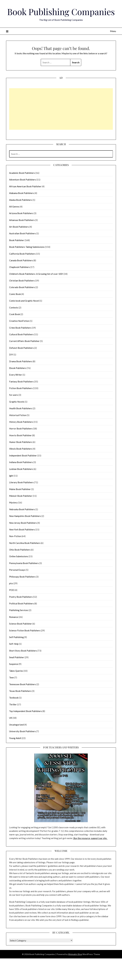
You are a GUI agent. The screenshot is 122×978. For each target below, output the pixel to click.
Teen (11, 677)
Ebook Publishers (17, 368)
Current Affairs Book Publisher (24, 341)
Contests (13, 307)
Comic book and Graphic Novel (24, 300)
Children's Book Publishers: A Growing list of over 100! (36, 274)
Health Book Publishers (20, 408)
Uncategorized (16, 724)
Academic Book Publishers (22, 173)
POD (11, 590)
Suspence (13, 664)
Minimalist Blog (75, 954)
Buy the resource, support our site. (90, 838)
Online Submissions (18, 556)
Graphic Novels (16, 401)
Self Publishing (16, 637)
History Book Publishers (21, 421)
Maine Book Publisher (20, 489)
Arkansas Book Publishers (22, 220)
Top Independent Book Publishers (25, 711)
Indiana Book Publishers (21, 462)
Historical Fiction (17, 415)
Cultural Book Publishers (21, 334)
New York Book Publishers (22, 529)
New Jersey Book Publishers (23, 522)
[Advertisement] (57, 109)
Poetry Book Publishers (20, 596)
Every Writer (15, 374)
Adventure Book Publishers (22, 179)
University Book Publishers (22, 731)
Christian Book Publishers (22, 280)
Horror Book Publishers (20, 428)
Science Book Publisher (20, 623)
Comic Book (15, 294)
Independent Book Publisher (23, 455)
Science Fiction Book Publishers (24, 630)
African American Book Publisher (25, 186)
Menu (113, 31)
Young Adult (15, 738)
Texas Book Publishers (20, 691)
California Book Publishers (22, 253)
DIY (11, 354)
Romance (13, 617)
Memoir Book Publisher (20, 495)
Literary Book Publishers (21, 482)
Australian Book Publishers (22, 233)
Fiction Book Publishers (20, 388)
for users (13, 395)
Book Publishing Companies (61, 11)
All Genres (14, 206)
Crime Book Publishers (20, 327)
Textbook (13, 697)
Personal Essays (17, 569)
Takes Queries (16, 670)
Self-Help (13, 643)
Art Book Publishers (19, 226)
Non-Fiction (15, 536)
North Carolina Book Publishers (24, 543)
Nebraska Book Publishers (22, 509)
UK (10, 717)
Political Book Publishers (21, 603)
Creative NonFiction (19, 321)
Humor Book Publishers (20, 442)
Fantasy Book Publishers (21, 381)
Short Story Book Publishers (23, 650)
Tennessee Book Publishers (22, 684)
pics (11, 583)
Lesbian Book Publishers (21, 469)
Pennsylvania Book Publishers (24, 563)
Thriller (13, 704)
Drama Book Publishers (20, 361)
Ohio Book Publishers (19, 549)
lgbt (11, 475)
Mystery (13, 502)
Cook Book (14, 314)
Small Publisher (16, 657)
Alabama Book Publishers (21, 193)
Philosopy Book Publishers (22, 576)
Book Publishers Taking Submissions (26, 247)
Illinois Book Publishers (20, 448)
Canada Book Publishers (21, 260)
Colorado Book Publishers (22, 287)
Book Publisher (16, 240)
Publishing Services (18, 610)
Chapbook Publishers (19, 267)
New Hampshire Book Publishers (25, 516)
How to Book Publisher (20, 435)
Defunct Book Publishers (21, 348)
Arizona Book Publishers (21, 213)
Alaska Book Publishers (20, 200)
